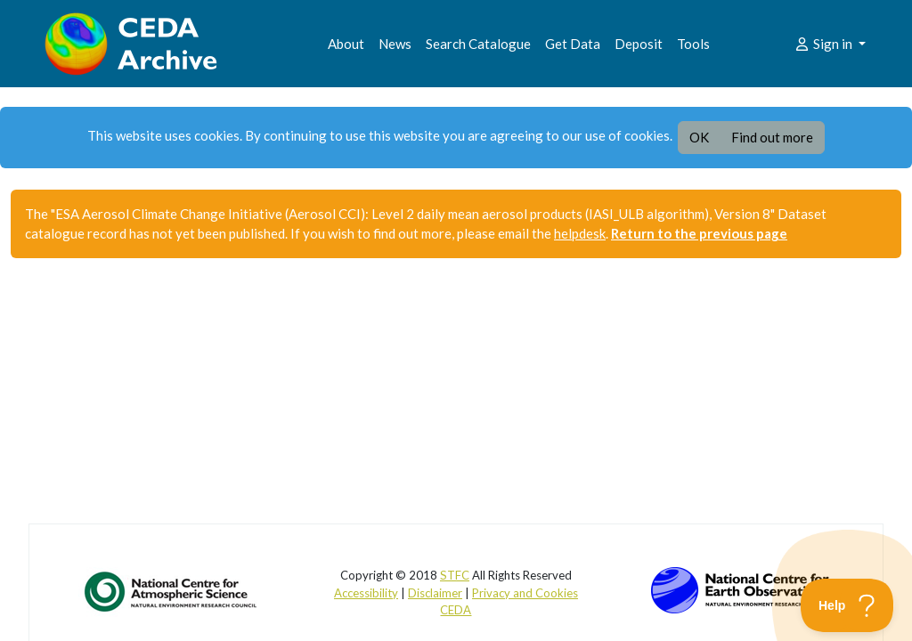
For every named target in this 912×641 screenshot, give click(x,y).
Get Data (572, 44)
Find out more (772, 137)
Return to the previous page (699, 233)
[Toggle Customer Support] (847, 605)
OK (699, 137)
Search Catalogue (478, 44)
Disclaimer (435, 593)
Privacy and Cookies (525, 593)
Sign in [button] (824, 44)
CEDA (455, 610)
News (395, 44)
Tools (693, 44)
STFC (454, 575)
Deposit (639, 44)
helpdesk (580, 233)
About (346, 44)
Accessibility (366, 593)
